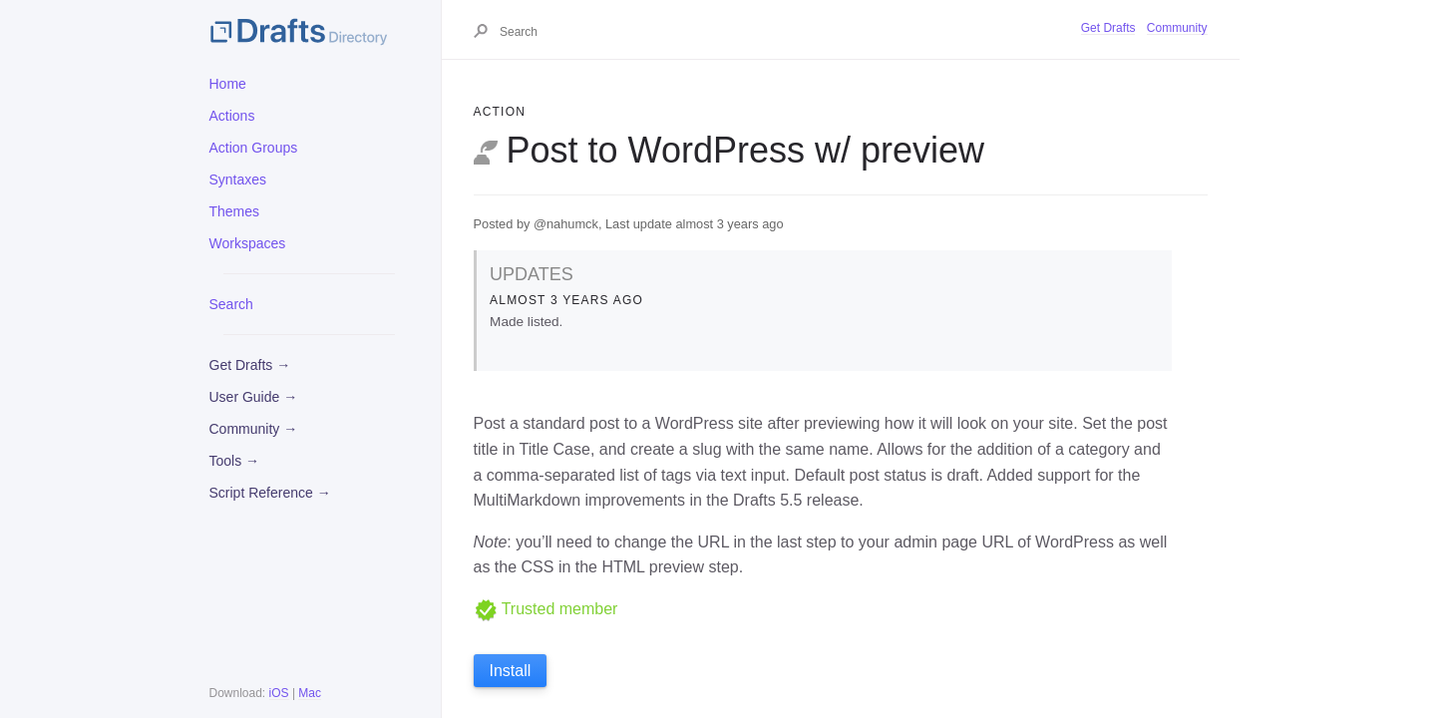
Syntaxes (238, 179)
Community (1177, 28)
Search (231, 304)
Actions (232, 116)
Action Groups (253, 148)
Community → (253, 429)
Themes (234, 211)
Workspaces (247, 243)
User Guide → (253, 397)
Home (227, 84)
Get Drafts (1108, 28)
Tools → (234, 461)
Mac (309, 693)
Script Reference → (270, 493)
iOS (279, 693)
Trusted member (546, 608)
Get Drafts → (250, 365)
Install (511, 670)
